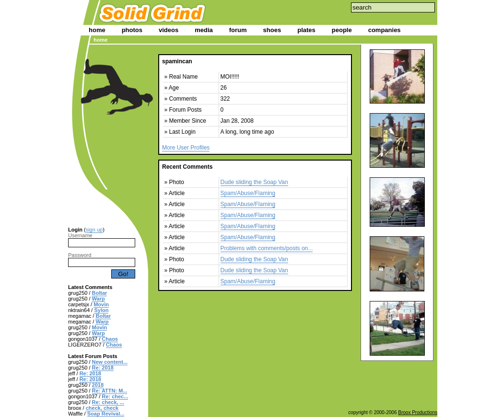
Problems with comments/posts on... (267, 248)
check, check (102, 408)
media (204, 30)
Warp (98, 298)
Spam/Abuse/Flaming (248, 193)
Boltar (99, 293)
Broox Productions (417, 412)
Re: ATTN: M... (110, 391)
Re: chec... (115, 396)
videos (168, 30)
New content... (110, 362)
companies (384, 30)
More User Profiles (186, 147)
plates (306, 30)
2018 (98, 385)
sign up (94, 229)
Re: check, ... (108, 402)
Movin (101, 304)
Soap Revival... (106, 414)
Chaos (110, 339)
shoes (272, 30)
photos (132, 30)
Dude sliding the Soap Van (254, 182)
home (97, 30)
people (342, 30)
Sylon (101, 310)
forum (238, 30)
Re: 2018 (103, 368)
